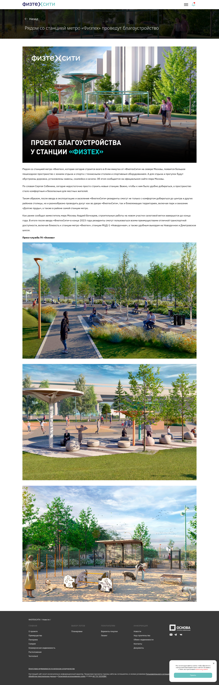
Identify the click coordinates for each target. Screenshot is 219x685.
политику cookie (202, 669)
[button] (186, 5)
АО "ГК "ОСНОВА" (100, 676)
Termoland (33, 656)
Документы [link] (139, 648)
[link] (38, 4)
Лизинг (104, 635)
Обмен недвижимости (143, 639)
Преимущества (35, 635)
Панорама (33, 639)
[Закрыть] (213, 663)
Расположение (35, 652)
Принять (193, 675)
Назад (31, 19)
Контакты (138, 643)
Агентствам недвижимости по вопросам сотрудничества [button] (52, 668)
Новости (137, 631)
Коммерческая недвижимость (42, 648)
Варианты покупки (109, 631)
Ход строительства (142, 635)
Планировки (76, 631)
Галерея (32, 643)
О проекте (33, 631)
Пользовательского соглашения (159, 674)
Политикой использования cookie (72, 676)
